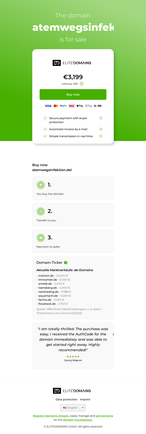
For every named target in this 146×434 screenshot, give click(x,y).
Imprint (85, 399)
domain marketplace (77, 419)
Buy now (73, 94)
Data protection (66, 399)
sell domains (104, 415)
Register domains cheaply (51, 415)
